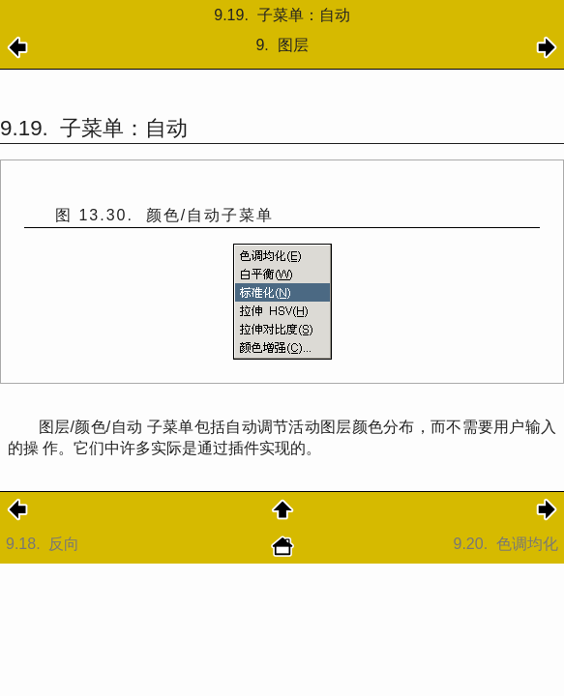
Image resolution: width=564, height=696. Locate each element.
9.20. (506, 544)
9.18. (45, 544)
